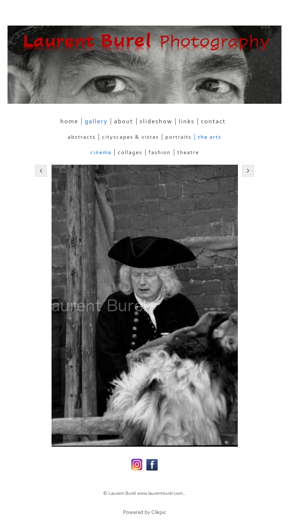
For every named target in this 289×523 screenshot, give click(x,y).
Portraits (178, 137)
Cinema (100, 152)
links (187, 121)
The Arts (209, 137)
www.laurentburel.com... (161, 493)
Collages (130, 152)
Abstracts (82, 137)
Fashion (160, 152)
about (123, 121)
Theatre (188, 152)
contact (213, 121)
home (69, 121)
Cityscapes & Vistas (130, 137)
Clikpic (158, 512)
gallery (96, 121)
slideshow (156, 121)
